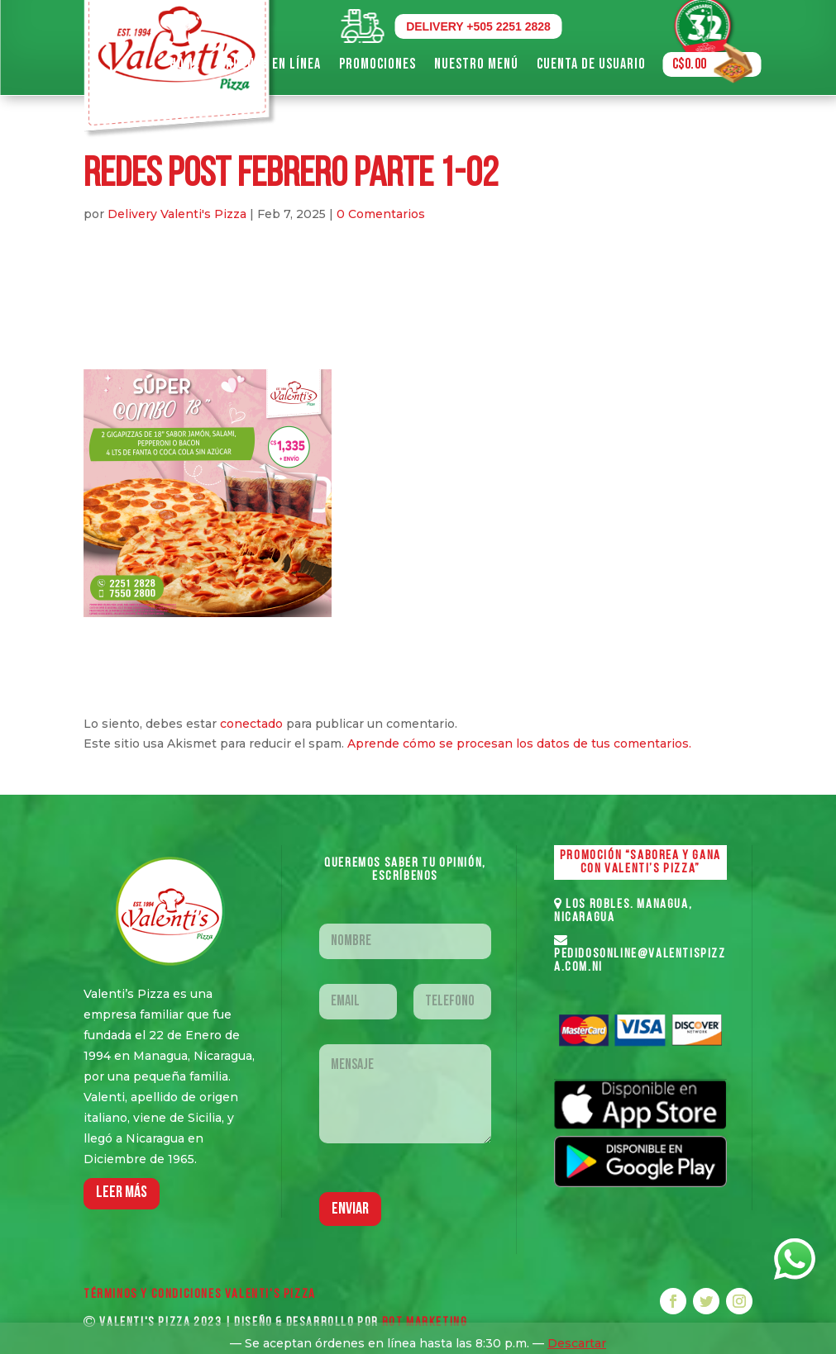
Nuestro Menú (476, 64)
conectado (251, 723)
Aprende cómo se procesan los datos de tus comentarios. (519, 743)
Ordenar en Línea (269, 64)
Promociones (377, 64)
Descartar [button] (576, 1343)
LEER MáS (121, 1193)
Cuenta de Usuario (591, 64)
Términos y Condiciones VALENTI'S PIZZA (200, 1294)
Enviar (350, 1209)
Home (185, 64)
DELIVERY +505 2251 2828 (478, 26)
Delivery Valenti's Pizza (176, 214)
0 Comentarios (381, 214)
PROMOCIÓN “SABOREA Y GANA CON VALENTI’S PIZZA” (640, 862)
